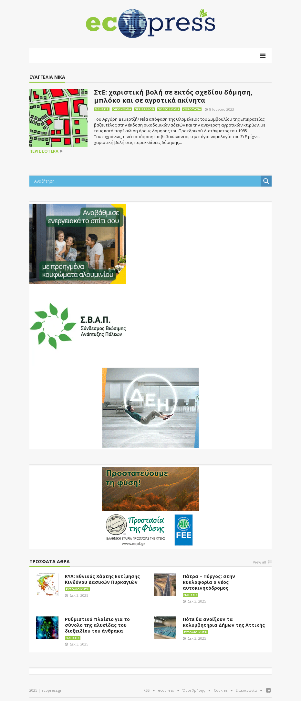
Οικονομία (121, 109)
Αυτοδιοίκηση (77, 589)
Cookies (220, 690)
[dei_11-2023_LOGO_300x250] (150, 407)
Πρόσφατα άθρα (49, 561)
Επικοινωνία (246, 690)
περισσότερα (43, 151)
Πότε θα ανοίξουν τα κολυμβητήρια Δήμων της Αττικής (224, 622)
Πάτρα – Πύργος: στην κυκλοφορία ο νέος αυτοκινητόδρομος (209, 582)
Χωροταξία (192, 109)
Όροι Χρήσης (193, 690)
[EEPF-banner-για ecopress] (150, 506)
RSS (146, 690)
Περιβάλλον (144, 109)
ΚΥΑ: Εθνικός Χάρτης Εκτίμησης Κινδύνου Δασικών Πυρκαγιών (102, 579)
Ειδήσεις (102, 109)
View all (259, 562)
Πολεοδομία (168, 109)
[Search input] (146, 181)
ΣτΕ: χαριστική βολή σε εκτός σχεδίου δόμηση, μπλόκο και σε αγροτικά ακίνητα (173, 96)
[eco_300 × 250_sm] (77, 243)
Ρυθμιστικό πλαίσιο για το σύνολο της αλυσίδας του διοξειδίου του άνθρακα (97, 625)
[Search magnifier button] (266, 181)
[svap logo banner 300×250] (77, 325)
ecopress (166, 690)
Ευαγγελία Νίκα (47, 77)
